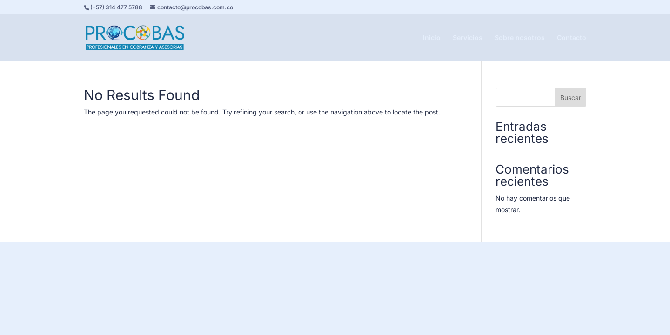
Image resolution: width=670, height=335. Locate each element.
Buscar (570, 97)
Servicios (467, 37)
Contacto (571, 37)
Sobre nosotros (520, 37)
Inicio (432, 37)
